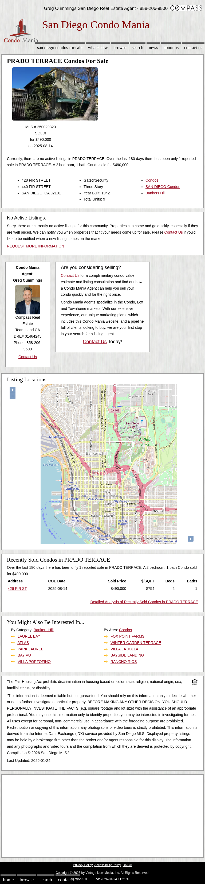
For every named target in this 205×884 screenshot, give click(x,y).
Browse (119, 47)
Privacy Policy (83, 865)
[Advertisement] (102, 814)
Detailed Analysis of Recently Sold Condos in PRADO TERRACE (144, 602)
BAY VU (24, 655)
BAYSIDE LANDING (127, 655)
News (153, 47)
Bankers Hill (155, 193)
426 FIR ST (17, 588)
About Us (171, 47)
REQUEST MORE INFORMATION (35, 246)
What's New (98, 47)
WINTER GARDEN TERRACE (136, 643)
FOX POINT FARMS (127, 636)
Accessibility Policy (107, 865)
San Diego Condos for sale (59, 47)
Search (137, 47)
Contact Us (193, 47)
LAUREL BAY (29, 636)
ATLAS (23, 643)
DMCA (127, 865)
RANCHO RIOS (124, 661)
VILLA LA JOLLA (124, 649)
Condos (151, 180)
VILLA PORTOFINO (34, 661)
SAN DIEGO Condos (162, 187)
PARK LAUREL (30, 649)
